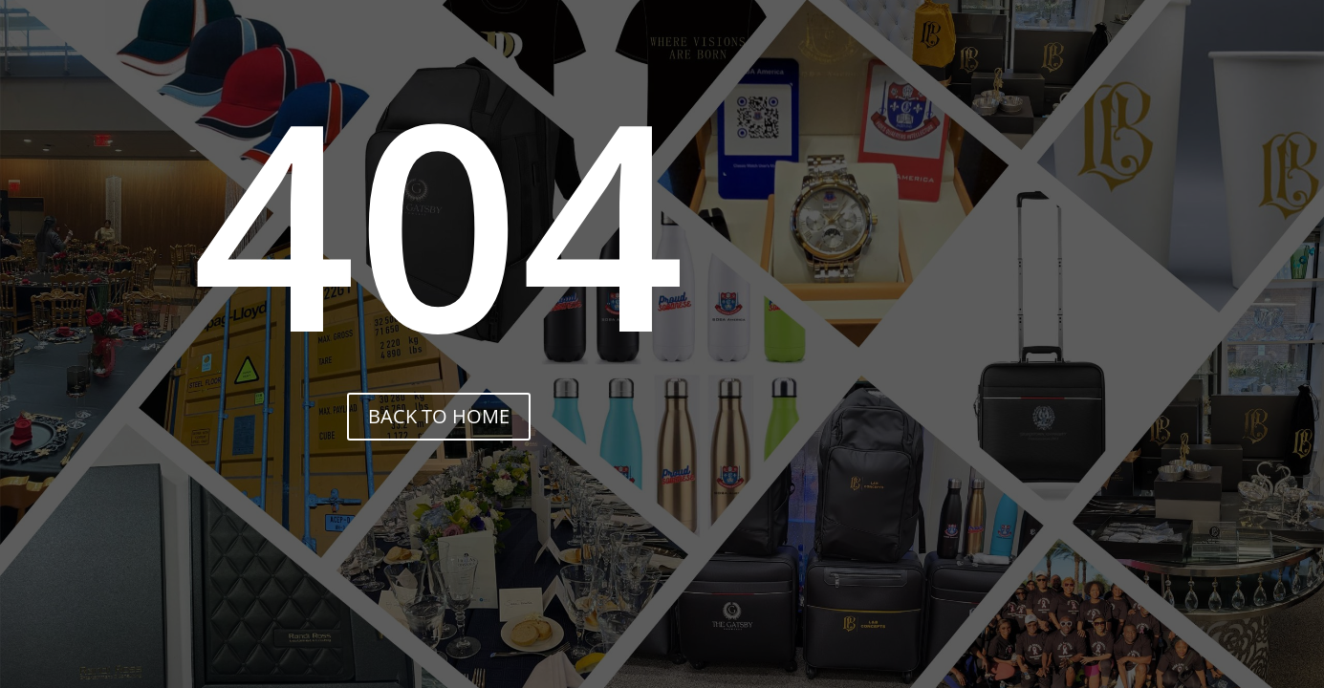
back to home (439, 416)
